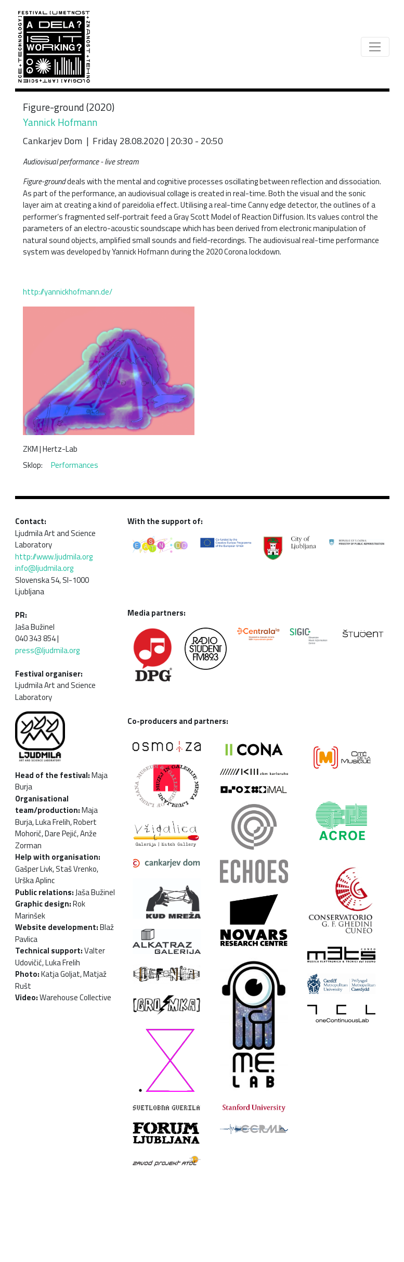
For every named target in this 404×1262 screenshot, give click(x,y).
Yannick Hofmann (60, 122)
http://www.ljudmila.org (54, 557)
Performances (74, 465)
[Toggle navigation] (375, 47)
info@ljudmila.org (44, 568)
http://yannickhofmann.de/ (67, 292)
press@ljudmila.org (47, 650)
